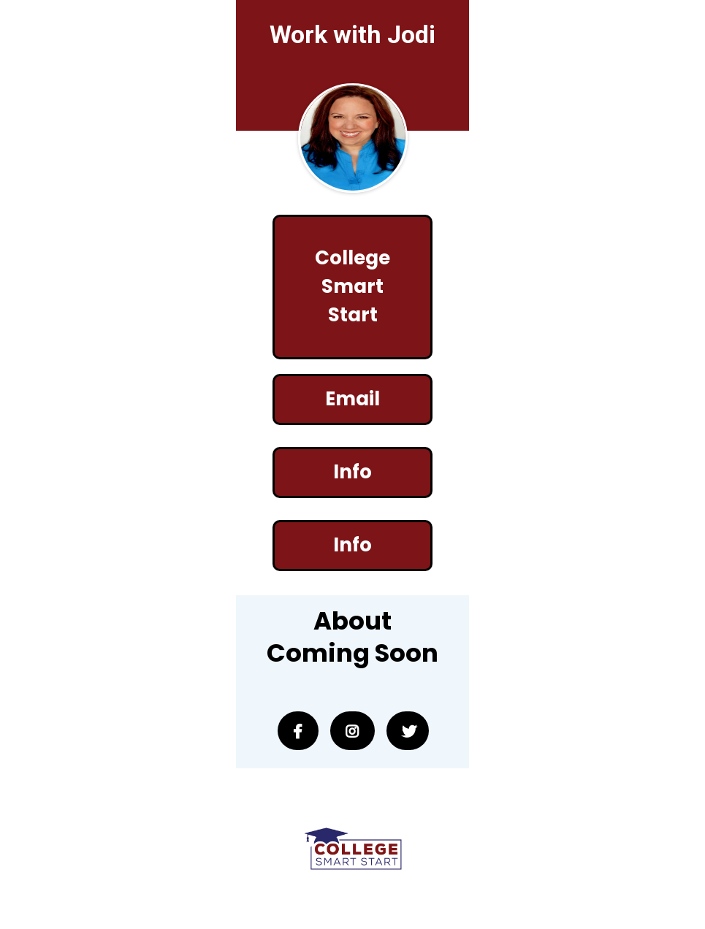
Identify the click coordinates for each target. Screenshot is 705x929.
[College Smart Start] (352, 287)
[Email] (352, 399)
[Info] (352, 472)
